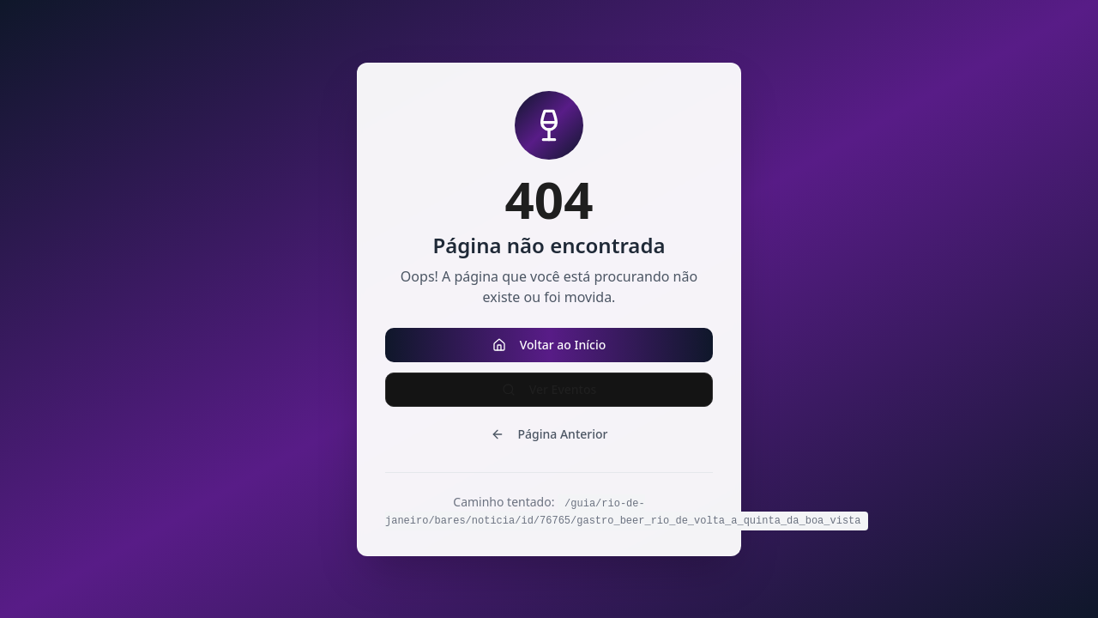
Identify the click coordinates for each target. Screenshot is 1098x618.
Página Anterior (549, 434)
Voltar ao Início (549, 344)
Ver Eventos (549, 389)
